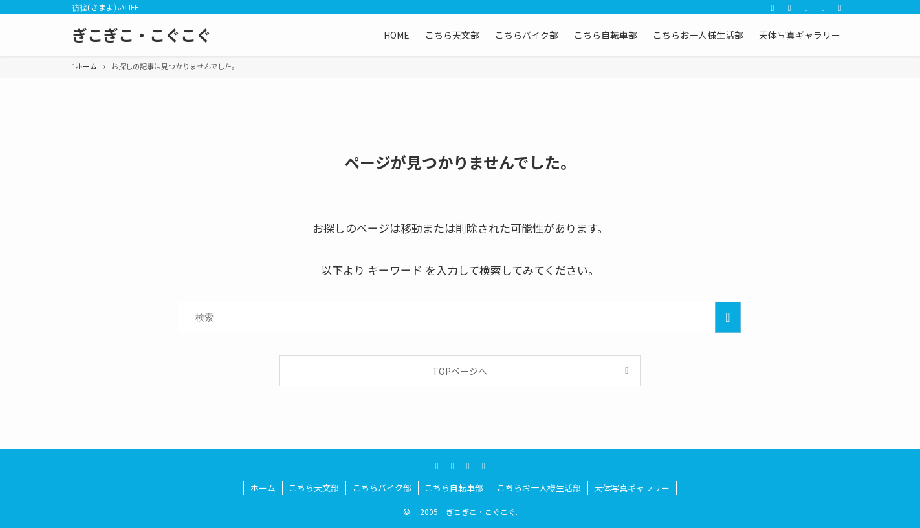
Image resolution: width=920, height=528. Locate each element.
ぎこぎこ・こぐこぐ (142, 35)
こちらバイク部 (382, 487)
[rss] (823, 7)
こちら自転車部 (453, 487)
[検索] (839, 7)
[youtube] (789, 7)
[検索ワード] (460, 317)
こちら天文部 (314, 487)
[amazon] (806, 7)
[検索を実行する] (728, 317)
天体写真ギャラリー (632, 487)
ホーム (263, 487)
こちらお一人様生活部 (539, 487)
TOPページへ (459, 370)
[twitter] (772, 7)
